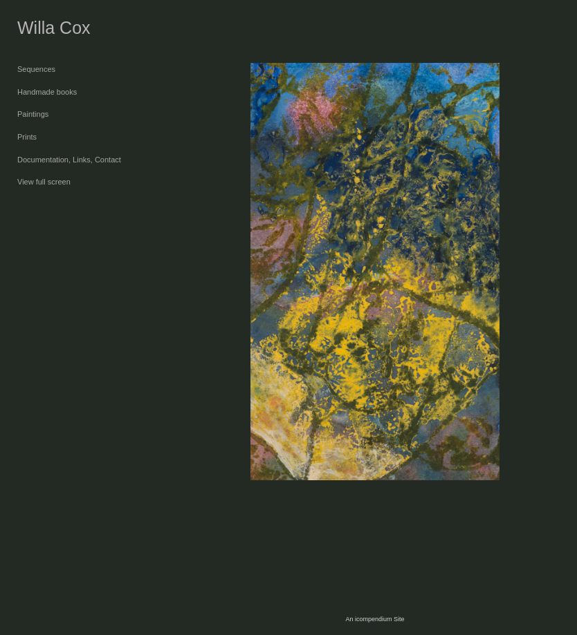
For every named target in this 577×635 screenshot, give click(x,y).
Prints (27, 137)
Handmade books (47, 92)
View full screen (44, 182)
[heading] (51, 28)
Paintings (32, 114)
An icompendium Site (374, 619)
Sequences (36, 69)
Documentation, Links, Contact (69, 159)
